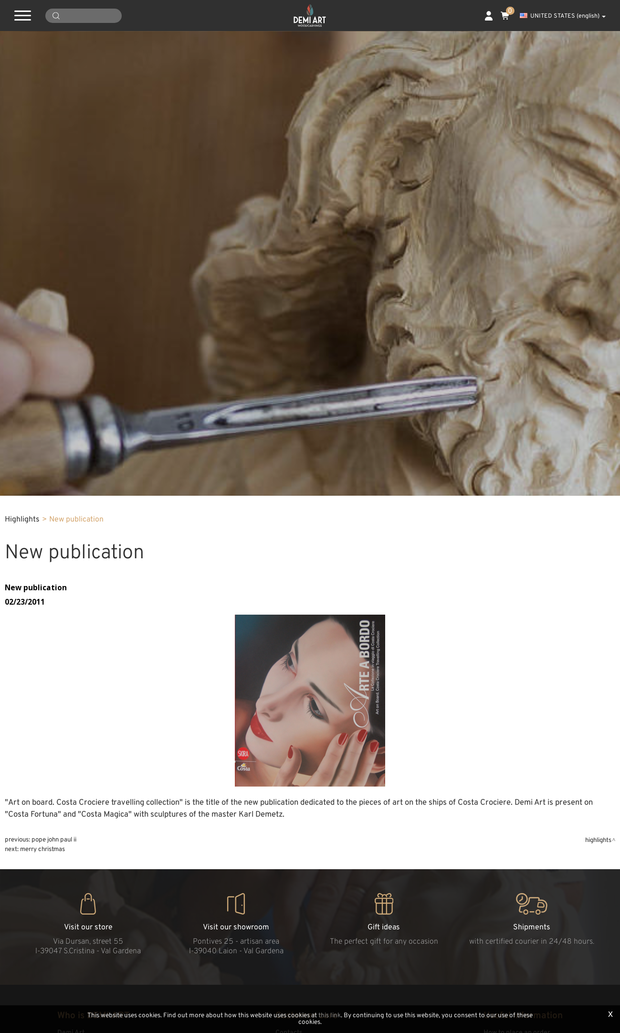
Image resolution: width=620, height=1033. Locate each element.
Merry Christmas (42, 849)
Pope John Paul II (54, 840)
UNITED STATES (563, 16)
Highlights (22, 519)
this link (329, 1016)
